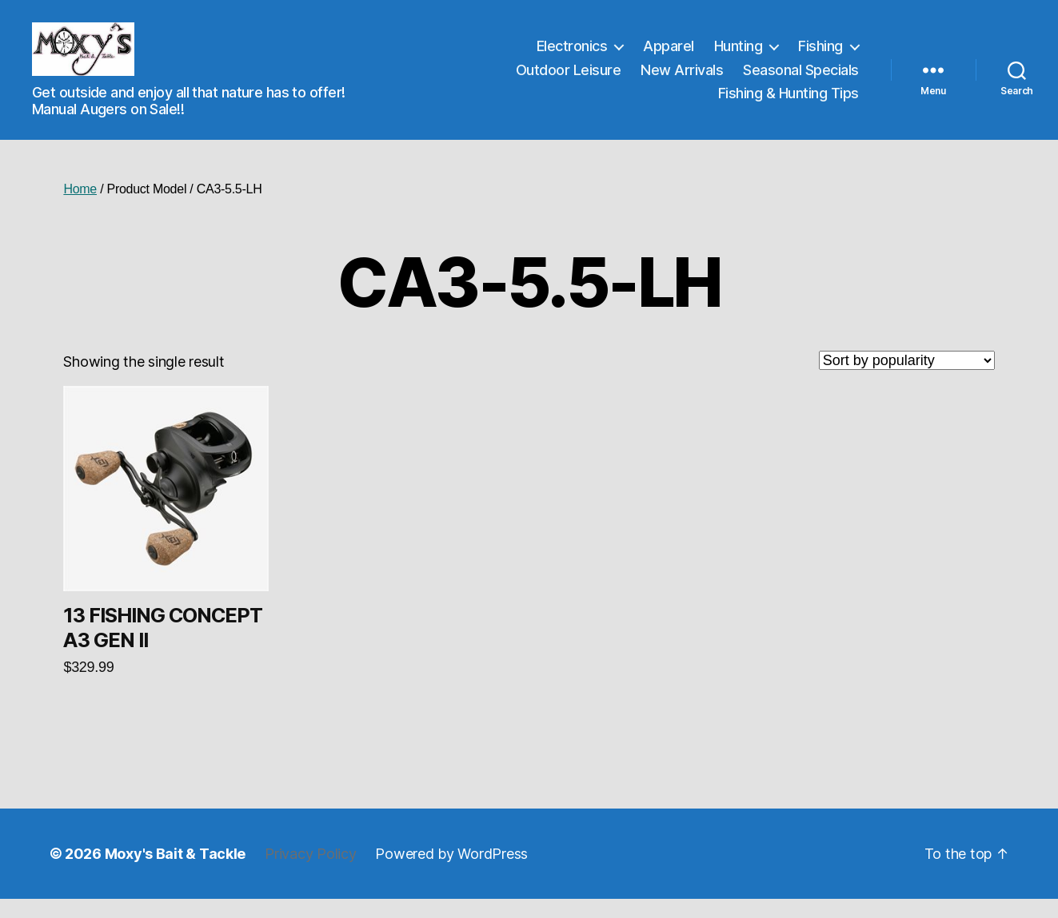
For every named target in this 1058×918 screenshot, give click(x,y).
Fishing (820, 55)
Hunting (738, 55)
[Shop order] (907, 378)
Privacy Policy (310, 872)
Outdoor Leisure (568, 78)
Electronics (572, 55)
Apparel (668, 55)
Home (80, 207)
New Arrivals (682, 78)
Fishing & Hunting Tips (788, 102)
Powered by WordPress (451, 872)
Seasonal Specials (801, 78)
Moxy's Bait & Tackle (175, 872)
